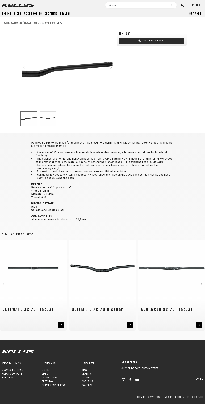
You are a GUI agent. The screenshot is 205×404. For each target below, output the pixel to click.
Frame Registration (54, 385)
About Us (87, 381)
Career (86, 377)
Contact (87, 385)
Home (6, 22)
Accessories (33, 13)
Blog (85, 370)
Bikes (17, 13)
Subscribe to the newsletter (139, 368)
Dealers (65, 13)
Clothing (51, 13)
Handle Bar (50, 22)
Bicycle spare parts (33, 22)
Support (195, 13)
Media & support (12, 373)
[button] (24, 68)
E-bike (6, 13)
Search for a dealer (153, 40)
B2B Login (7, 377)
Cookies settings (12, 370)
